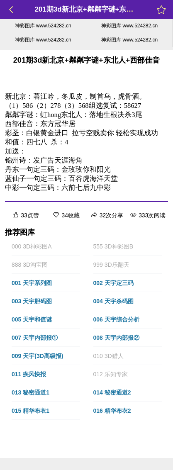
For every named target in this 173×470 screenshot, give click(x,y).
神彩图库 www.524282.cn (43, 26)
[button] (46, 246)
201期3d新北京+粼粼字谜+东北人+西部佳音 (103, 9)
